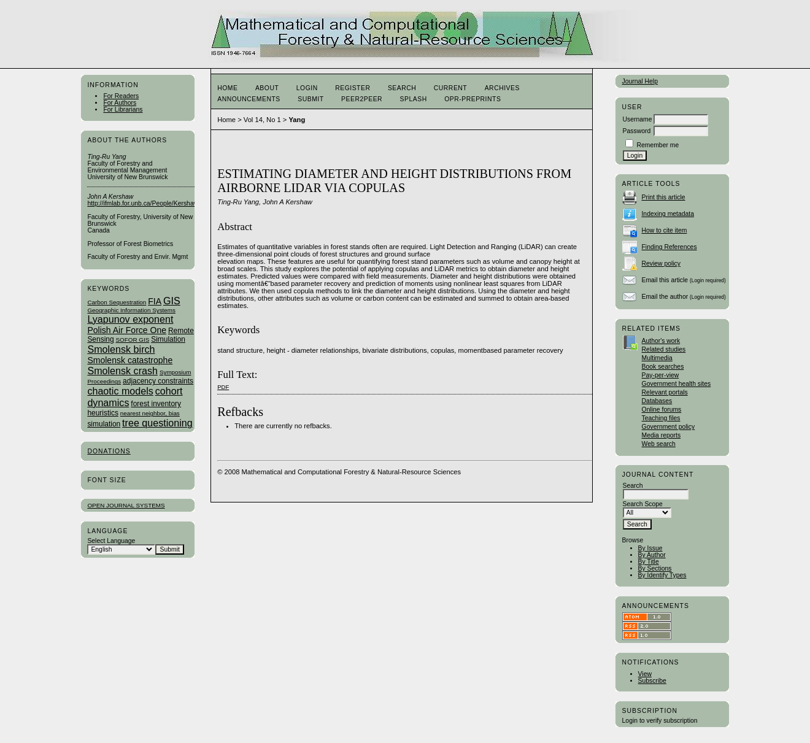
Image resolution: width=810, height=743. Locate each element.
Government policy (668, 426)
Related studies (664, 349)
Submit (310, 99)
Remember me (657, 145)
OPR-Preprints (472, 99)
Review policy (661, 263)
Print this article (663, 197)
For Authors (119, 102)
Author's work (661, 340)
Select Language (111, 540)
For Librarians (122, 109)
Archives (502, 88)
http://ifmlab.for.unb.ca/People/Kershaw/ (143, 203)
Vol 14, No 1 (262, 119)
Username (637, 119)
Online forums (662, 409)
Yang (296, 119)
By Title (648, 561)
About (267, 88)
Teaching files (661, 418)
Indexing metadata (667, 213)
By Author (652, 555)
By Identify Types (662, 575)
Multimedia (657, 358)
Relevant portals (665, 392)
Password (637, 131)
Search (402, 88)
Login (307, 88)
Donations (108, 451)
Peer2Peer (361, 99)
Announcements (248, 99)
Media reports (661, 435)
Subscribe (652, 680)
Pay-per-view (660, 375)
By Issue (650, 548)
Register (352, 88)
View (645, 674)
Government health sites (676, 383)
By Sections (655, 568)
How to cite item (664, 230)
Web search (659, 444)
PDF (223, 386)
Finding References (668, 247)
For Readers (121, 96)
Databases (657, 401)
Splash (413, 99)
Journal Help (640, 81)
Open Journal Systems (125, 505)
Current (450, 88)
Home (227, 88)
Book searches (663, 366)
